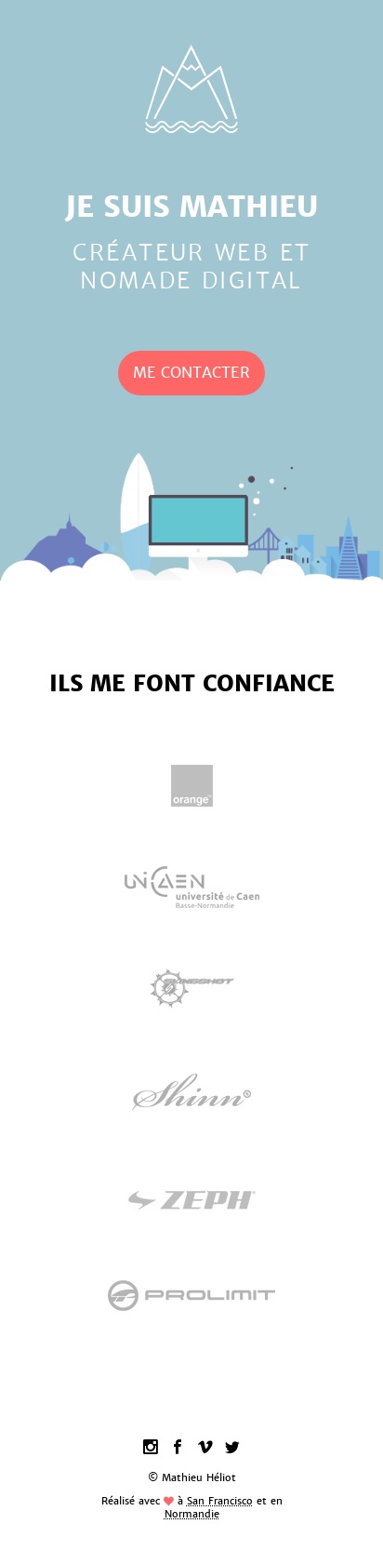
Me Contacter (191, 372)
